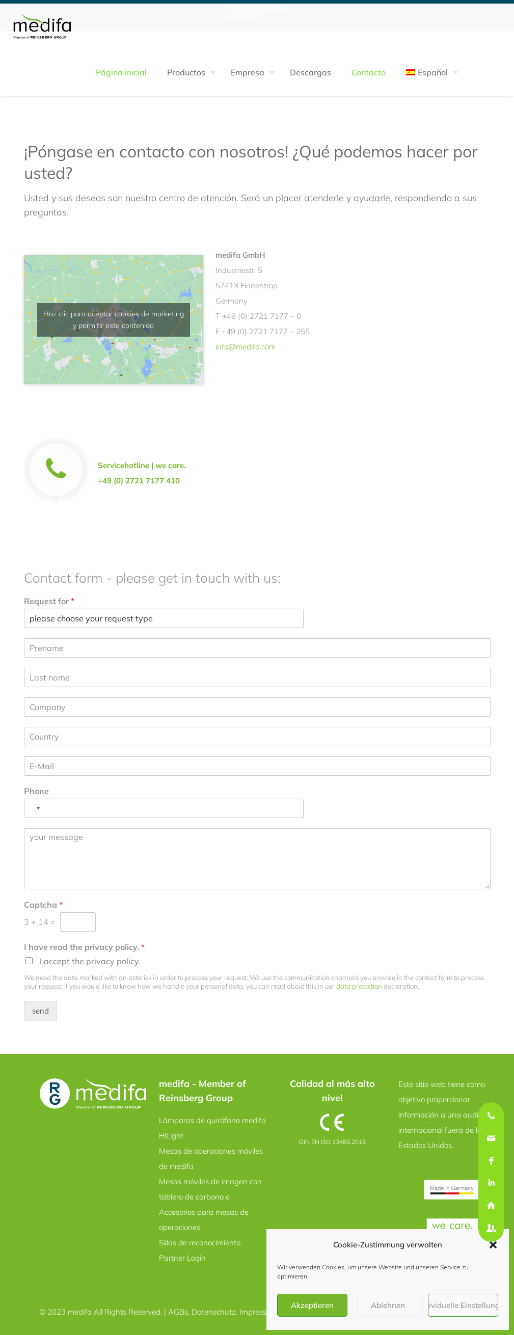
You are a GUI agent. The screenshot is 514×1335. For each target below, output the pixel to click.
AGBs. (180, 1312)
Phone (36, 791)
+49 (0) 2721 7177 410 (139, 480)
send (40, 1011)
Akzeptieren (312, 1305)
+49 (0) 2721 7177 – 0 (261, 316)
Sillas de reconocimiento (199, 1242)
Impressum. (259, 1312)
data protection (359, 986)
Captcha (43, 905)
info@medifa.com (245, 346)
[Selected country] (33, 808)
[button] (493, 1245)
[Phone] (164, 808)
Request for (49, 601)
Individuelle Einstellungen (463, 1305)
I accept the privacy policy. (90, 961)
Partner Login (182, 1258)
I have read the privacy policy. (84, 947)
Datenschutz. (215, 1312)
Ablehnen (388, 1305)
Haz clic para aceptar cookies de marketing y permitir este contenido (113, 319)
